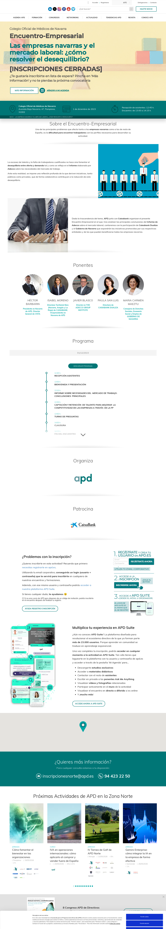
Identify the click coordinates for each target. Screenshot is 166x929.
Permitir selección (144, 908)
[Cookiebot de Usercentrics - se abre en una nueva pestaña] (16, 924)
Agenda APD (19, 17)
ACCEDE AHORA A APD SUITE (88, 704)
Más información (24, 90)
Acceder (95, 2)
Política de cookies (115, 908)
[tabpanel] (26, 842)
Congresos (54, 17)
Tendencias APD (113, 17)
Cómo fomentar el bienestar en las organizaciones (22, 853)
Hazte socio (146, 9)
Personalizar (107, 924)
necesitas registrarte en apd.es (39, 567)
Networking (73, 17)
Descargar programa (83, 366)
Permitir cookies (144, 901)
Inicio (12, 117)
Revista (131, 17)
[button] (73, 886)
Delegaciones (143, 2)
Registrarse (105, 2)
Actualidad (92, 17)
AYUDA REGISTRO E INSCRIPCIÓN (40, 608)
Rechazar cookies (144, 915)
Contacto (153, 2)
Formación (37, 17)
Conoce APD (147, 17)
